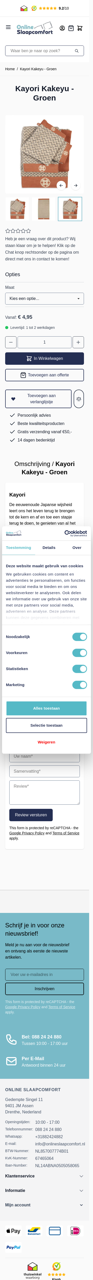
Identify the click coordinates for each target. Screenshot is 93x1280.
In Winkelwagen (44, 358)
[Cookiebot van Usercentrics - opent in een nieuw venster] (65, 533)
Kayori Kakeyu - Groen (38, 69)
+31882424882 (49, 1137)
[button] (44, 1205)
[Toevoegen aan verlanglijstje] (38, 399)
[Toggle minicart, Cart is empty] (80, 28)
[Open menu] (8, 27)
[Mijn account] (62, 28)
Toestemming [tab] (18, 547)
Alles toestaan (46, 708)
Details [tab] (49, 547)
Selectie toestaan (46, 725)
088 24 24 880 (48, 1129)
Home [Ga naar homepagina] (10, 69)
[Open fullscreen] (44, 154)
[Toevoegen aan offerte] (44, 375)
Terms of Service (65, 833)
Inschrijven (44, 989)
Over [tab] (77, 547)
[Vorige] (61, 185)
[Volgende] (75, 185)
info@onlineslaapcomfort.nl (60, 1144)
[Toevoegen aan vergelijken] (79, 399)
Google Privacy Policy (26, 833)
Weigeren (46, 742)
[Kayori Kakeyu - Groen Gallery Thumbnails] (43, 209)
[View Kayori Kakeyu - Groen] (17, 209)
